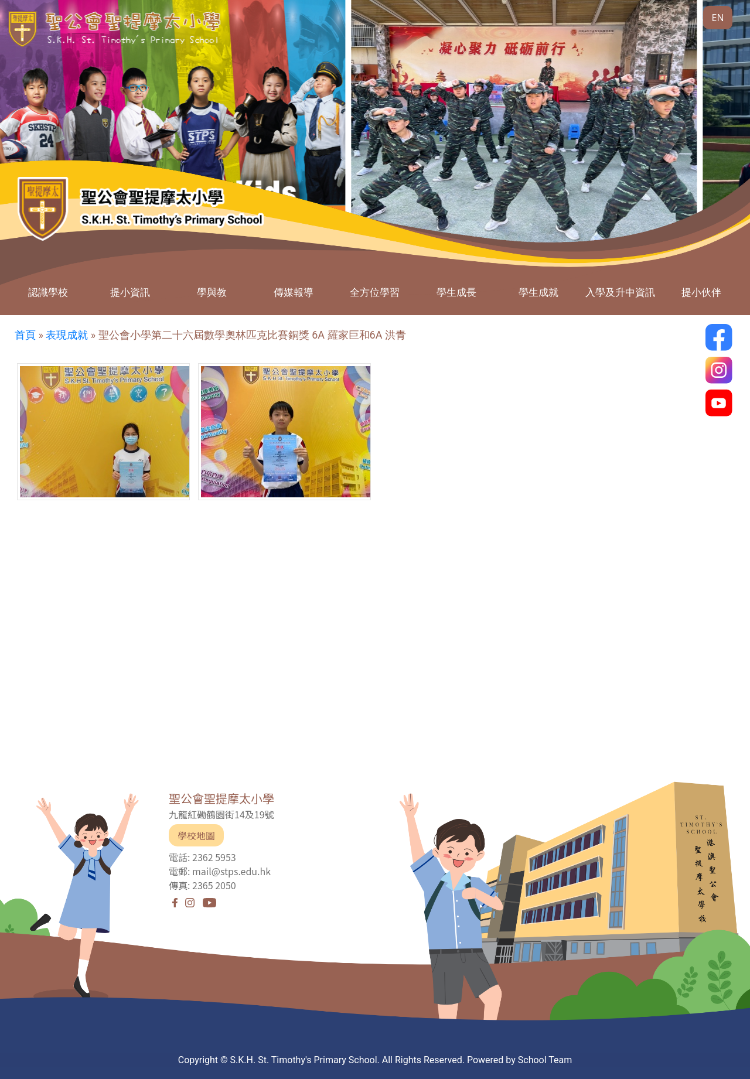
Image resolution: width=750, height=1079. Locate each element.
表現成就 (67, 335)
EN (718, 17)
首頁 (25, 335)
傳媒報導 (293, 292)
